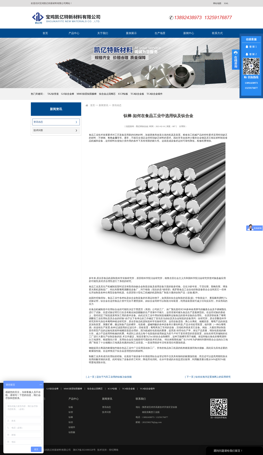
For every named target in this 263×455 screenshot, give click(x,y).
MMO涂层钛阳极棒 (87, 94)
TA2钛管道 (53, 94)
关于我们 (102, 33)
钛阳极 (72, 432)
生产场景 (160, 33)
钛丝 (71, 422)
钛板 (71, 407)
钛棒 (71, 417)
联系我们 (141, 398)
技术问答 (38, 130)
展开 (236, 60)
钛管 (71, 412)
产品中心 (74, 33)
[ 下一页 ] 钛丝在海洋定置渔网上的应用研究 (208, 377)
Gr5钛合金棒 (67, 94)
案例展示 (131, 33)
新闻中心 (188, 33)
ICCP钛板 (123, 94)
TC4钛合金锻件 (155, 94)
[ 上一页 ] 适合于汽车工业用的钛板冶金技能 (109, 377)
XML (226, 3)
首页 (45, 33)
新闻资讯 (103, 105)
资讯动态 (38, 122)
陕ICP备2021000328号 (84, 450)
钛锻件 (72, 427)
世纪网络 (113, 450)
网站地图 (217, 3)
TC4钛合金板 (137, 94)
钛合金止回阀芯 (107, 94)
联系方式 (217, 33)
